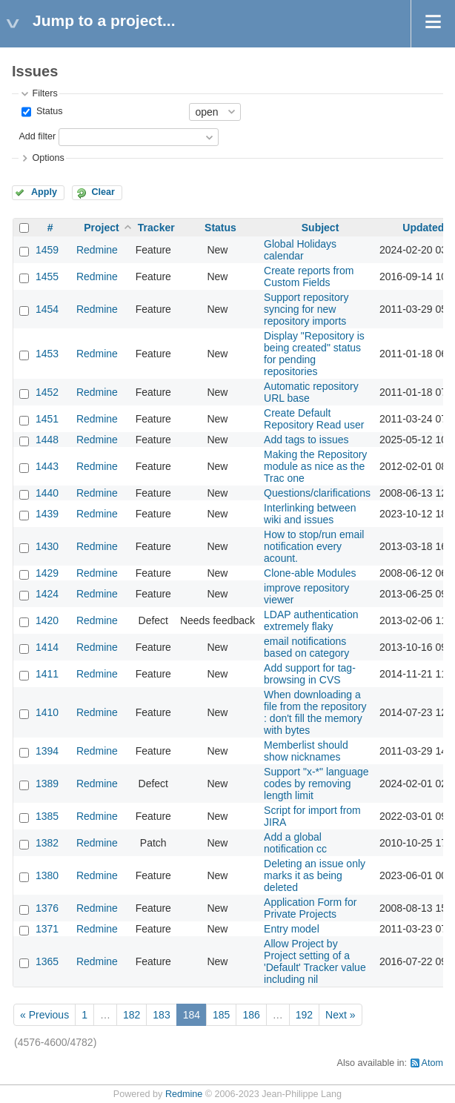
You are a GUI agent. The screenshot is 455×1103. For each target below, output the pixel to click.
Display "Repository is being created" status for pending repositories (314, 353)
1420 (47, 620)
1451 (47, 419)
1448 (47, 439)
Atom (432, 1063)
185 (221, 1015)
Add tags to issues (306, 439)
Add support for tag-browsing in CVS (310, 674)
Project (101, 227)
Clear (103, 192)
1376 (47, 908)
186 (250, 1015)
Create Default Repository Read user (314, 419)
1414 (47, 647)
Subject (320, 227)
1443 (47, 466)
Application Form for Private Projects (310, 908)
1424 (47, 594)
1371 (47, 929)
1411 (47, 674)
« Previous (44, 1015)
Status (47, 111)
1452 (47, 392)
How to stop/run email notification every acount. (314, 546)
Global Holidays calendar (300, 250)
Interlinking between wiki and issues (310, 514)
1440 (47, 493)
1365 (47, 961)
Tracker (156, 227)
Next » (340, 1015)
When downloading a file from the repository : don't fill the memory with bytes (315, 712)
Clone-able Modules (310, 573)
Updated (423, 227)
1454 (47, 309)
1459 (47, 250)
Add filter (37, 136)
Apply (44, 192)
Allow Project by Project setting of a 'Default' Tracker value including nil (315, 961)
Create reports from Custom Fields (308, 276)
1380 (47, 875)
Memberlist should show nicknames (306, 751)
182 (131, 1015)
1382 (47, 843)
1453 (47, 354)
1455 (47, 276)
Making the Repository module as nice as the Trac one (315, 466)
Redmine (97, 250)
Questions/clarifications (317, 493)
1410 (47, 712)
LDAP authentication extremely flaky (311, 620)
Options (48, 158)
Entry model (291, 929)
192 (304, 1015)
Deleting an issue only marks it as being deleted (314, 875)
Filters (44, 93)
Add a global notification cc (295, 843)
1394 (47, 751)
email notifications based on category (306, 647)
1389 (47, 783)
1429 (47, 573)
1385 (47, 816)
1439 (47, 514)
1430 (47, 546)
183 (161, 1015)
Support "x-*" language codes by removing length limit (316, 783)
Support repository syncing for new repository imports (306, 309)
